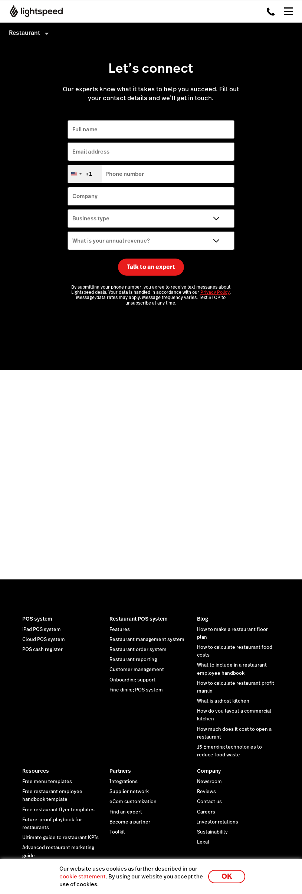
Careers (206, 812)
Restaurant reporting (133, 659)
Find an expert (125, 812)
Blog (202, 618)
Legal (203, 842)
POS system (37, 618)
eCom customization (133, 801)
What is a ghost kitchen (223, 701)
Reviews (206, 791)
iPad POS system (41, 629)
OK (226, 876)
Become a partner (129, 822)
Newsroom (209, 781)
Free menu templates (47, 781)
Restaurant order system (138, 649)
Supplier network (129, 791)
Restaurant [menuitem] (24, 33)
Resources (35, 771)
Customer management (136, 669)
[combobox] (85, 174)
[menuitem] (151, 33)
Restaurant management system (146, 639)
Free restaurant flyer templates (58, 809)
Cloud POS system (43, 639)
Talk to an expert (151, 267)
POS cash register (42, 649)
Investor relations (217, 822)
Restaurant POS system (138, 618)
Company (209, 771)
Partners (120, 771)
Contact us (209, 801)
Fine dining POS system (136, 690)
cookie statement (82, 876)
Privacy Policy (215, 292)
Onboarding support (132, 680)
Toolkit (117, 832)
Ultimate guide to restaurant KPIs (60, 837)
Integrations (123, 781)
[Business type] (151, 218)
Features (119, 629)
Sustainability (212, 832)
